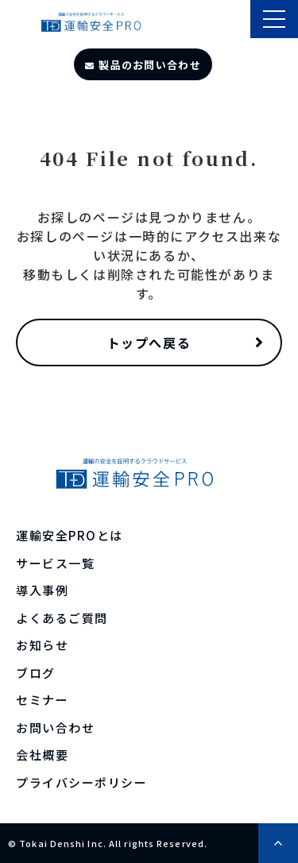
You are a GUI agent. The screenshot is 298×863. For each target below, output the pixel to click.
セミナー (42, 699)
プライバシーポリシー (81, 782)
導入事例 (42, 590)
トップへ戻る (149, 342)
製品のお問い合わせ (150, 64)
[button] (274, 19)
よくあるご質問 (62, 618)
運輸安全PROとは (69, 535)
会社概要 (42, 754)
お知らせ (42, 645)
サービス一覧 (55, 563)
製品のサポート (236, 21)
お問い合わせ (55, 727)
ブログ (36, 672)
